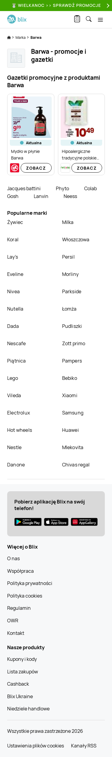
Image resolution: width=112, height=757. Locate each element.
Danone (16, 464)
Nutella (15, 308)
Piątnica (16, 360)
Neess (70, 196)
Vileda (14, 395)
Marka (21, 37)
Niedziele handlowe (28, 708)
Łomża (69, 308)
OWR (12, 620)
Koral (13, 239)
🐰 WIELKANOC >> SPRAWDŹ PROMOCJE (56, 5)
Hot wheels (19, 430)
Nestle (14, 447)
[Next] (107, 5)
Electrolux (18, 412)
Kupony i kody (22, 659)
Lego (12, 378)
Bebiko (69, 378)
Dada (13, 326)
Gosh (13, 196)
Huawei (70, 430)
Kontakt (15, 633)
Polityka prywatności (29, 583)
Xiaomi (69, 395)
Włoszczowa (76, 239)
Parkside (72, 291)
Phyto (63, 188)
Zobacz (36, 168)
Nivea (13, 291)
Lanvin (41, 196)
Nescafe (16, 343)
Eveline (15, 274)
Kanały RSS (83, 745)
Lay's (12, 257)
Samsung (72, 412)
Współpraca (20, 571)
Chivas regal (76, 464)
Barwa (36, 37)
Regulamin (19, 608)
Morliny (70, 274)
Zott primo (73, 343)
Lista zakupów (22, 671)
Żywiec (15, 222)
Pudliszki (72, 326)
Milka (68, 222)
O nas (13, 558)
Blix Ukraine (20, 696)
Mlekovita (73, 447)
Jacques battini (24, 188)
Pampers (72, 360)
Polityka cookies (24, 595)
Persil (68, 257)
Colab (90, 188)
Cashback (18, 684)
